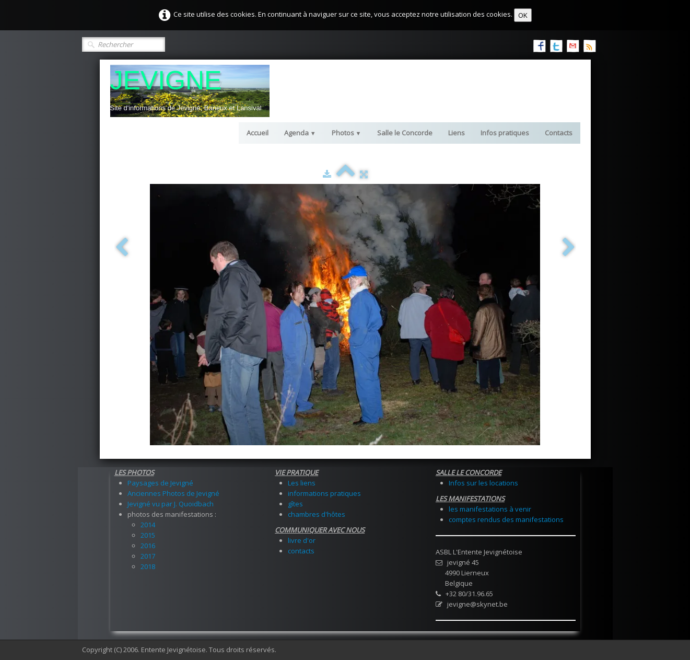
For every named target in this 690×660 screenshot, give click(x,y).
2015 (148, 535)
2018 (148, 566)
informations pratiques (324, 493)
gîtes (295, 503)
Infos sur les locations (483, 483)
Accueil (257, 132)
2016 (148, 545)
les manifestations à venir (490, 509)
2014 (148, 524)
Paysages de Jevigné (160, 483)
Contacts (558, 132)
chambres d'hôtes (316, 514)
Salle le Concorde (404, 132)
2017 (148, 556)
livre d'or (301, 540)
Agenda (300, 132)
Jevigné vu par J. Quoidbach (170, 503)
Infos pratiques (505, 132)
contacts (301, 550)
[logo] (190, 91)
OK (523, 15)
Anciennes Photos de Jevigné (173, 493)
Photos (346, 132)
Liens (456, 132)
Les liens (301, 483)
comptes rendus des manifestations (506, 519)
